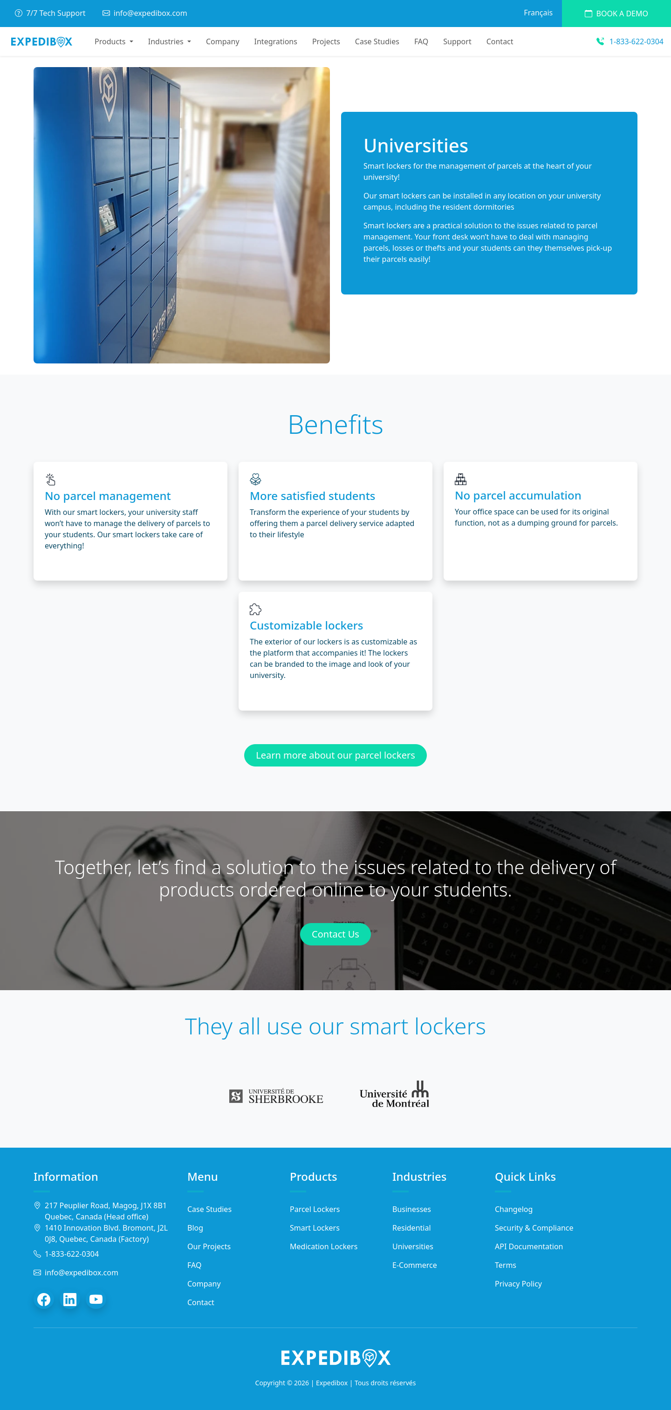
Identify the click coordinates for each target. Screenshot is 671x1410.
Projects (326, 41)
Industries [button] (166, 41)
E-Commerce (414, 1265)
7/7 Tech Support (51, 13)
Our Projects (209, 1246)
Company (223, 41)
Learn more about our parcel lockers (335, 755)
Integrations (275, 41)
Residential (411, 1228)
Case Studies (377, 41)
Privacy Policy (518, 1284)
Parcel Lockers (315, 1209)
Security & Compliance (534, 1228)
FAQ (421, 41)
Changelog (514, 1209)
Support (457, 41)
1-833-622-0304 (630, 41)
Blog (195, 1228)
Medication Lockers (323, 1246)
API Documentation (529, 1246)
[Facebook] (43, 1299)
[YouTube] (96, 1299)
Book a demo (616, 13)
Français (538, 12)
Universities (412, 1246)
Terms (505, 1265)
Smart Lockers (315, 1228)
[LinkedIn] (69, 1299)
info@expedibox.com (145, 13)
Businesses (411, 1209)
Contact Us (335, 934)
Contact (500, 41)
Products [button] (111, 41)
